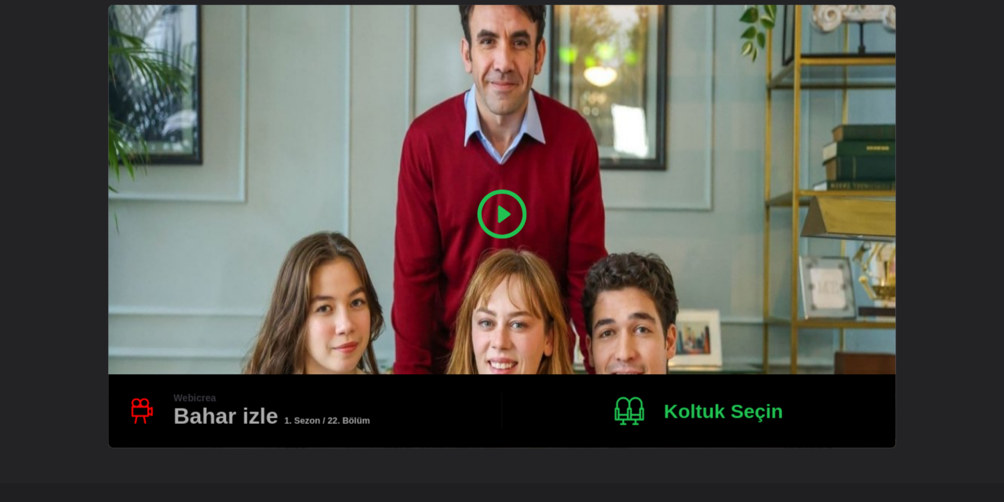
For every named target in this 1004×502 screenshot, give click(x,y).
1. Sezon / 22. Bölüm (327, 420)
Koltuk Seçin (723, 411)
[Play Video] (502, 214)
